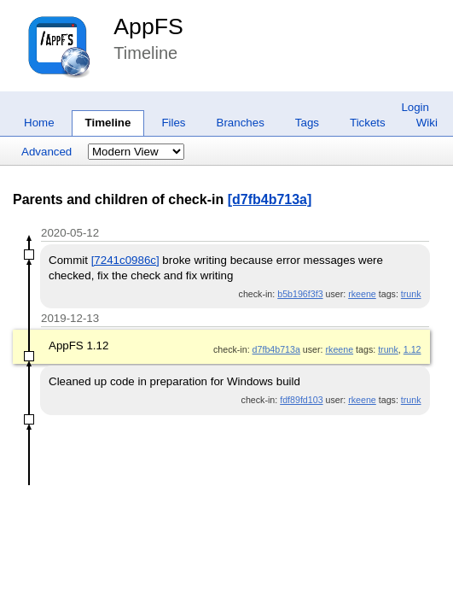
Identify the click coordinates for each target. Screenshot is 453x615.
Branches (240, 122)
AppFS (148, 26)
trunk (411, 294)
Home (39, 122)
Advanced (46, 151)
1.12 (412, 349)
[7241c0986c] (125, 260)
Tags (307, 122)
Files (173, 122)
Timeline (108, 122)
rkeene (362, 294)
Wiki (427, 122)
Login (415, 107)
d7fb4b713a (276, 349)
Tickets (368, 122)
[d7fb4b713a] (270, 199)
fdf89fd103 (301, 400)
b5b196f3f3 (299, 294)
